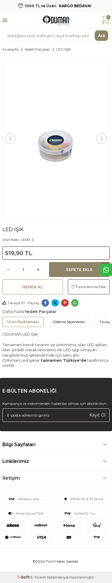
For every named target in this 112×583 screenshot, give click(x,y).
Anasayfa (10, 49)
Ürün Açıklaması (23, 321)
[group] (56, 138)
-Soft (23, 577)
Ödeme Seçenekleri (69, 321)
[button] (10, 138)
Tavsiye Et (13, 303)
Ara (101, 35)
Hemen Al (32, 286)
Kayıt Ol (97, 415)
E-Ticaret (38, 577)
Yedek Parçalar (37, 49)
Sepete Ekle (79, 269)
